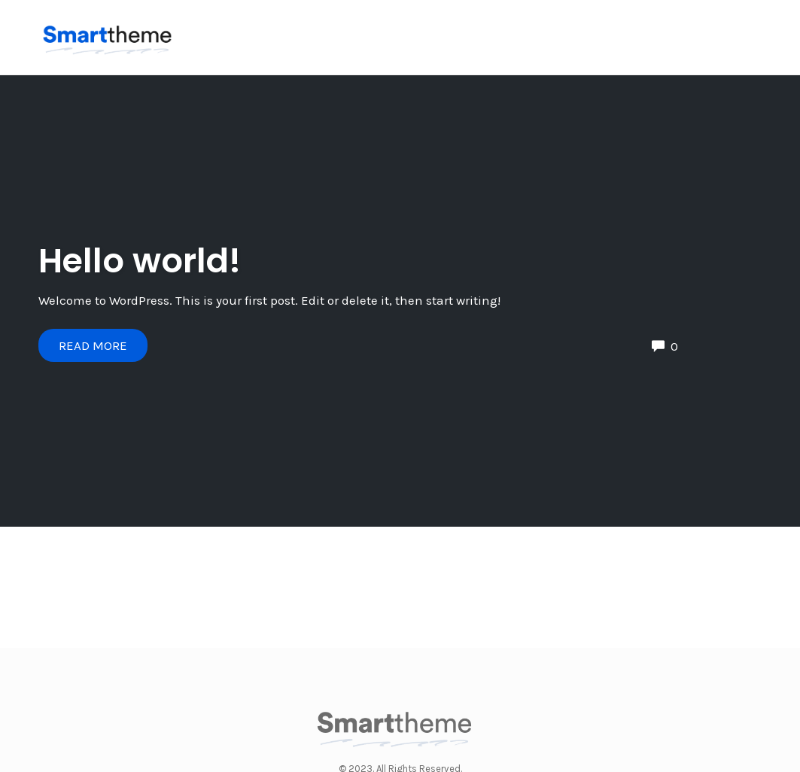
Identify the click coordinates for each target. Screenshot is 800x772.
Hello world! (139, 260)
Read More (93, 345)
